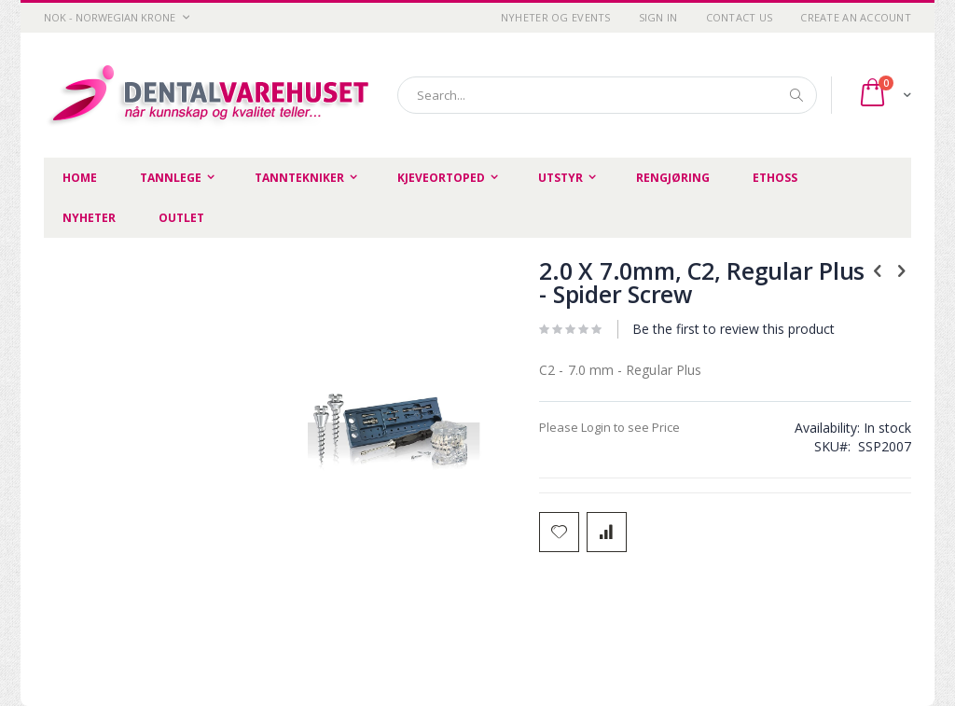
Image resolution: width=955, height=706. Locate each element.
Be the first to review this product (733, 329)
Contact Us (739, 17)
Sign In (658, 17)
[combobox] (607, 95)
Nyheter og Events (556, 17)
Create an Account (855, 17)
